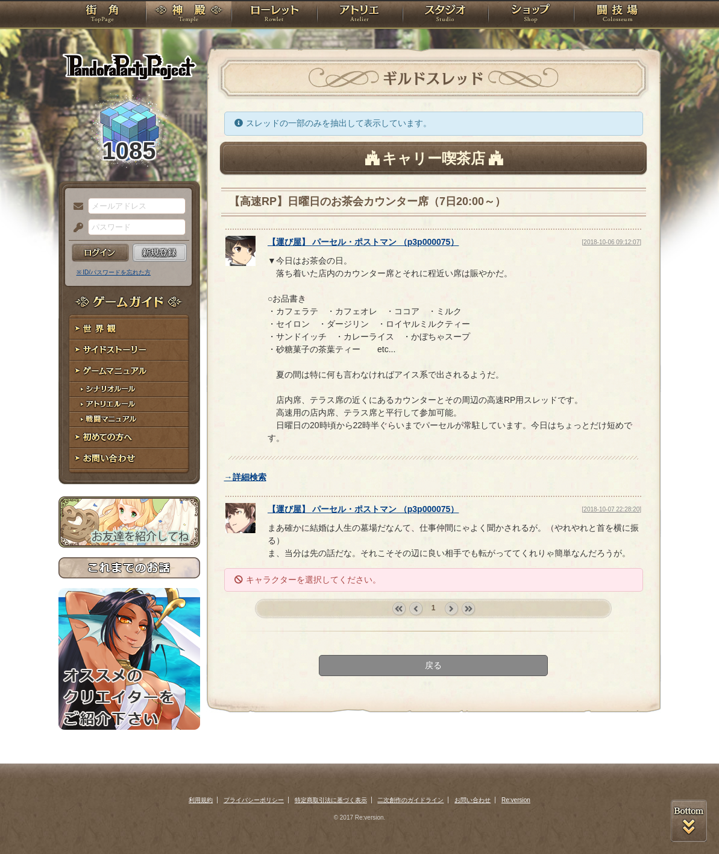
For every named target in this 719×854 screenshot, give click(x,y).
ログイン (100, 253)
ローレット (274, 15)
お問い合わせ (129, 458)
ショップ (531, 15)
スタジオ (445, 15)
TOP (102, 15)
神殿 (188, 15)
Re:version (515, 800)
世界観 (129, 329)
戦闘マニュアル (129, 419)
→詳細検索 (245, 477)
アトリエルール (129, 404)
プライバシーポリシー (254, 800)
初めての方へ (129, 437)
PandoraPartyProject (129, 66)
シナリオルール (129, 389)
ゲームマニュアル (129, 371)
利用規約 (201, 800)
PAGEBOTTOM (689, 821)
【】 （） (363, 242)
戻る (433, 665)
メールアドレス (75, 207)
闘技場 (617, 15)
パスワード (75, 228)
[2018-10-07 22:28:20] (611, 509)
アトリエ (360, 15)
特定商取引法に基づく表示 (331, 800)
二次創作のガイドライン (410, 800)
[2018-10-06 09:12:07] (611, 242)
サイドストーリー (129, 350)
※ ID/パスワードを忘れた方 (114, 272)
